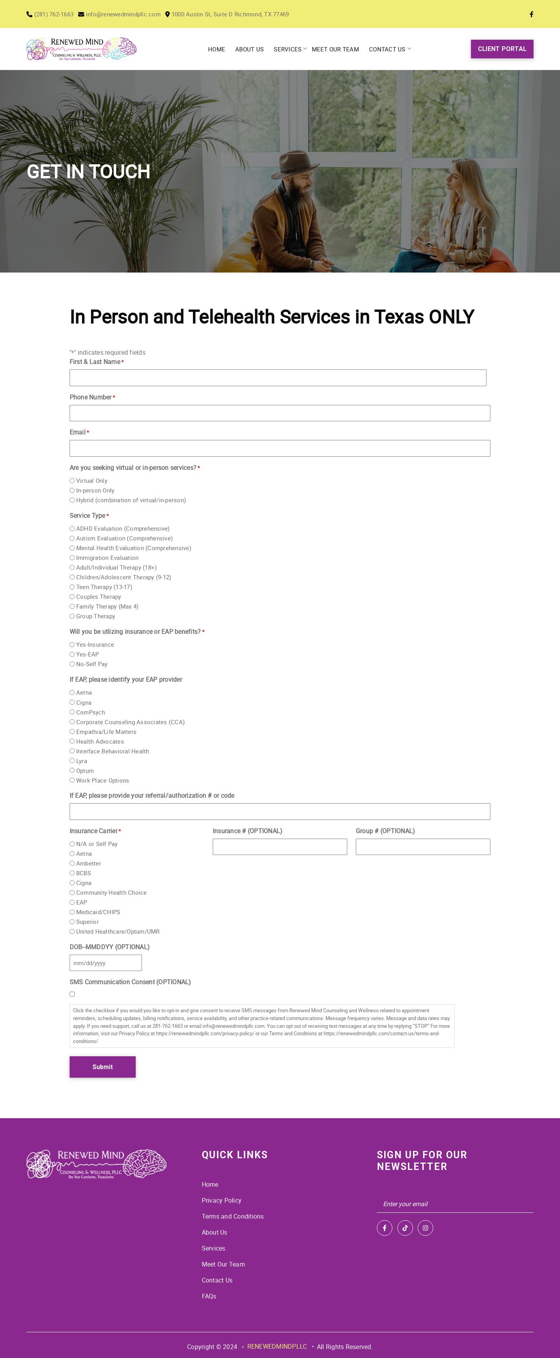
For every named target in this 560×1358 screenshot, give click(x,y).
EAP (82, 902)
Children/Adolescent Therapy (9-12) (124, 577)
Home (219, 49)
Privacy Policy (222, 1200)
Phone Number (93, 397)
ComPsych (90, 712)
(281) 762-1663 (52, 14)
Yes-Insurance (95, 645)
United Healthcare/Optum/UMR (118, 932)
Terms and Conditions (233, 1216)
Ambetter (88, 863)
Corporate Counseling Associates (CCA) (130, 722)
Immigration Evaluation (107, 558)
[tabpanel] (280, 171)
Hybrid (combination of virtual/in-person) (131, 500)
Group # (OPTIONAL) (385, 831)
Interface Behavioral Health (112, 751)
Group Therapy (95, 616)
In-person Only (95, 490)
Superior (87, 922)
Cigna (83, 702)
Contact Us (386, 49)
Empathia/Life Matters (106, 731)
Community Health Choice (111, 892)
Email (79, 432)
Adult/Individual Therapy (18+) (116, 568)
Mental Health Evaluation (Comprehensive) (133, 548)
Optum (85, 770)
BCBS (83, 873)
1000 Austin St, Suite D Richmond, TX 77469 (241, 14)
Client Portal (502, 49)
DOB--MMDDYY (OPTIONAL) (110, 947)
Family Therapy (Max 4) (107, 606)
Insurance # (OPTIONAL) (248, 831)
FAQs (209, 1293)
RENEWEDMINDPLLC (277, 1344)
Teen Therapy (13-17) (104, 587)
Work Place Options (103, 780)
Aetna (84, 693)
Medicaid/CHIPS (98, 912)
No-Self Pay (92, 664)
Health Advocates (100, 741)
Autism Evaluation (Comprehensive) (124, 538)
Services (288, 49)
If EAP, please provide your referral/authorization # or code (152, 795)
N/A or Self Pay (97, 844)
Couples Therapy (98, 597)
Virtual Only (91, 481)
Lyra (81, 761)
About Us (251, 49)
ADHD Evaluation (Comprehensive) (123, 529)
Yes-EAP (87, 654)
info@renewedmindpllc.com (126, 14)
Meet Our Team (335, 49)
